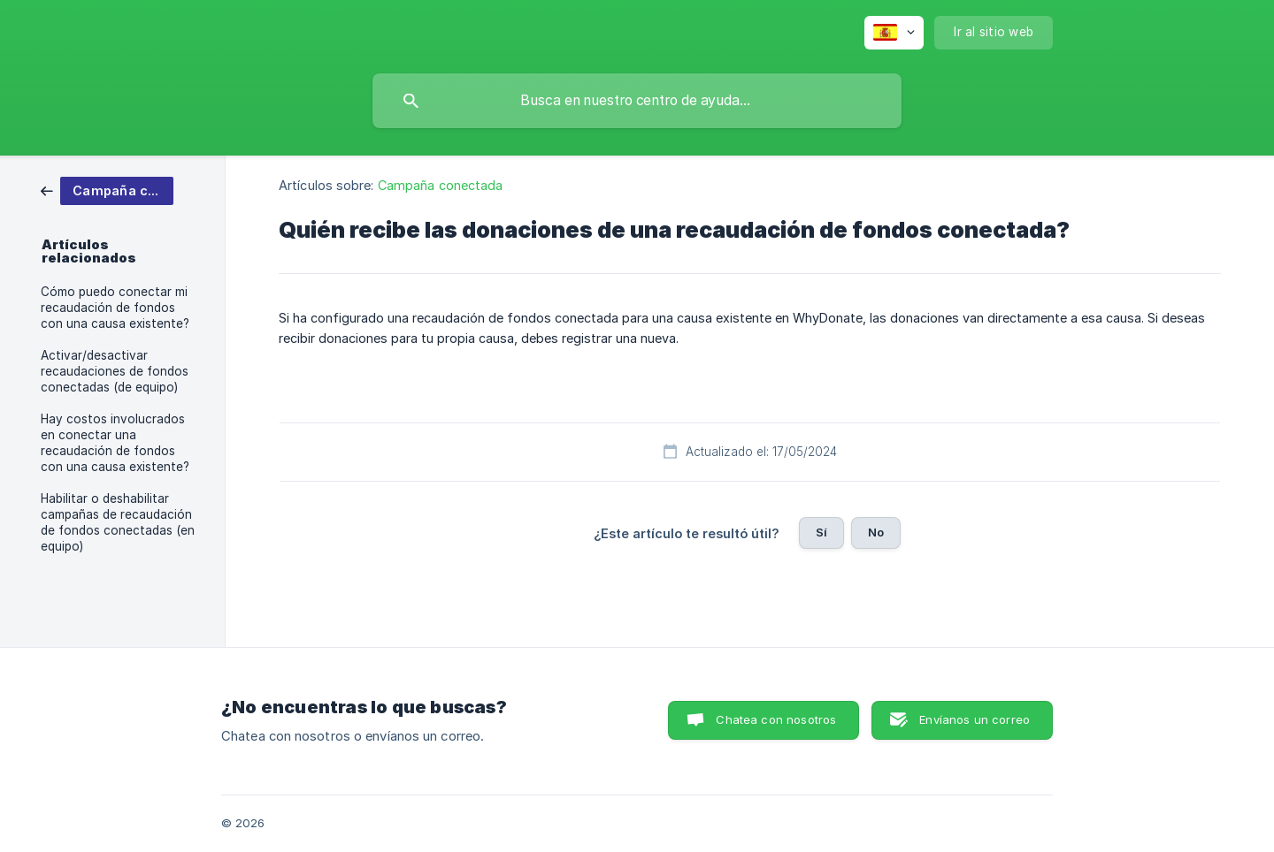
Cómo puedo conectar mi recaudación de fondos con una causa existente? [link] (115, 308)
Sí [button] (821, 532)
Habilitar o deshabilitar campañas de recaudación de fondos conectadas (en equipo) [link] (118, 522)
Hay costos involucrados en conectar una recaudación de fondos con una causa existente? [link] (115, 443)
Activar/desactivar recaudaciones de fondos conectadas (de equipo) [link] (114, 371)
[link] (107, 189)
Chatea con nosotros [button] (776, 719)
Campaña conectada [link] (440, 185)
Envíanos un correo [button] (974, 719)
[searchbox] (637, 100)
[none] (894, 32)
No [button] (876, 532)
